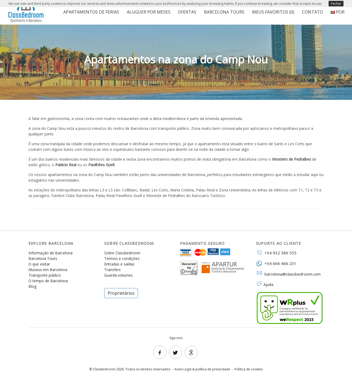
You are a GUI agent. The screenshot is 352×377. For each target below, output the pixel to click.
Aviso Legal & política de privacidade (202, 369)
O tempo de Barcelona (48, 280)
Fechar (336, 3)
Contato (312, 12)
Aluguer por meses (148, 12)
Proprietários (121, 293)
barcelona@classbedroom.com (288, 274)
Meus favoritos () (273, 12)
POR (338, 12)
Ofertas (187, 12)
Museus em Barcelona (47, 269)
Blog (32, 286)
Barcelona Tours (224, 12)
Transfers (112, 269)
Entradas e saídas (119, 264)
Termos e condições (122, 258)
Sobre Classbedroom (122, 252)
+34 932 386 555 (276, 252)
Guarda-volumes (118, 275)
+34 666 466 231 (276, 263)
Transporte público (44, 275)
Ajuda (268, 284)
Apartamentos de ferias (91, 12)
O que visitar (39, 264)
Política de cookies (248, 369)
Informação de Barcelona (50, 252)
